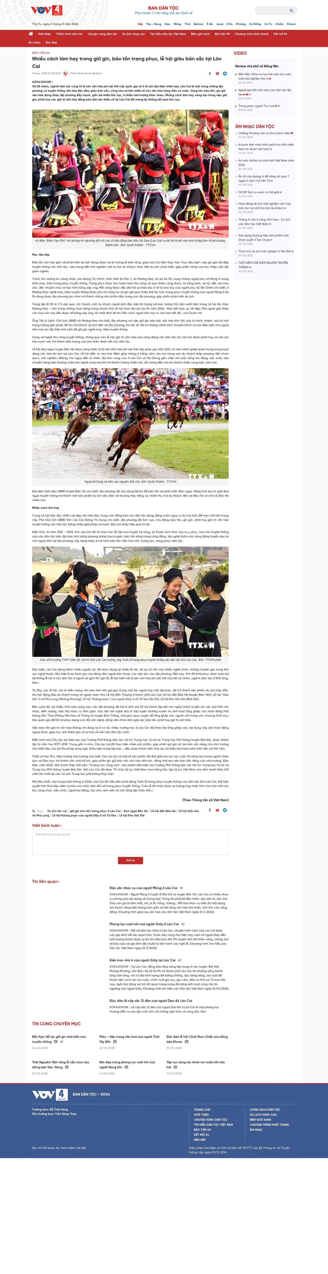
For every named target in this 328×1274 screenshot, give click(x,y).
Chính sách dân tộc (69, 34)
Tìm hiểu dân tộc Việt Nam (168, 34)
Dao (167, 24)
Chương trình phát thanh (252, 34)
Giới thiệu (44, 34)
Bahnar (199, 24)
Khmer (291, 24)
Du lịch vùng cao (133, 34)
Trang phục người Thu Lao (259, 106)
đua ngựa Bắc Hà (136, 811)
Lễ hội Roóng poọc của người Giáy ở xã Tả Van (84, 815)
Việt (140, 24)
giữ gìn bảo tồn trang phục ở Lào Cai (95, 811)
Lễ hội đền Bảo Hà (163, 811)
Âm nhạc (34, 42)
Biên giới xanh (200, 34)
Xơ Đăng (255, 24)
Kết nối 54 (280, 34)
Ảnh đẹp (51, 42)
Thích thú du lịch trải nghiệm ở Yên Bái (265, 251)
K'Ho (230, 24)
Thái (187, 24)
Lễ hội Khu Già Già (132, 815)
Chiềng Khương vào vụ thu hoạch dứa (265, 133)
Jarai (219, 24)
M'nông (241, 24)
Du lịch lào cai (57, 811)
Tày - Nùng (153, 24)
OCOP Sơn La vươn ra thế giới (260, 192)
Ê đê (210, 24)
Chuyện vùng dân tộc (102, 34)
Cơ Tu (268, 24)
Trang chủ (202, 1225)
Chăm (279, 24)
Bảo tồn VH (222, 34)
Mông (177, 24)
